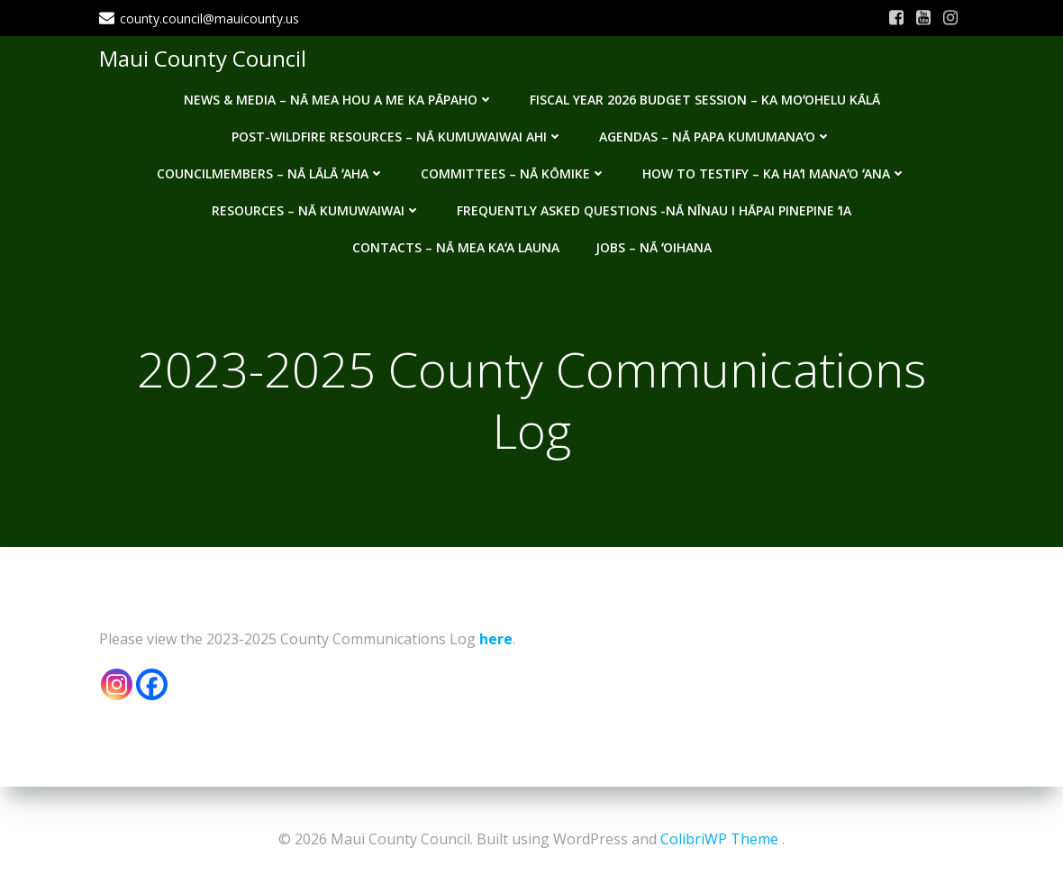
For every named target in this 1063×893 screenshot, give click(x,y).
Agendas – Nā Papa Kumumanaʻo (715, 136)
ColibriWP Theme (719, 839)
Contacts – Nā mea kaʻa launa (455, 247)
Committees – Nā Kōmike (513, 173)
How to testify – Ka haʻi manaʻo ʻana (774, 173)
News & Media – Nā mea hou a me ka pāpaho (339, 99)
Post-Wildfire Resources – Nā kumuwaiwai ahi (397, 136)
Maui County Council (202, 58)
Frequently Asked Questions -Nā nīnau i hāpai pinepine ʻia (654, 210)
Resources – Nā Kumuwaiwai (316, 210)
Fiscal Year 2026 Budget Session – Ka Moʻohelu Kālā (705, 99)
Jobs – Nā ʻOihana (653, 247)
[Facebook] (152, 684)
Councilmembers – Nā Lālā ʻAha (271, 173)
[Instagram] (116, 684)
